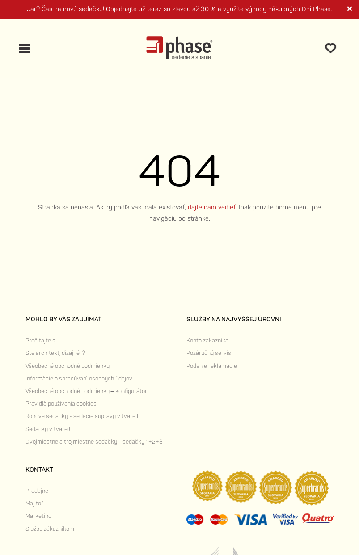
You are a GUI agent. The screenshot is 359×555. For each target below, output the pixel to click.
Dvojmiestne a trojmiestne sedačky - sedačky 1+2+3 (94, 441)
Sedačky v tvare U (49, 429)
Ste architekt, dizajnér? (55, 353)
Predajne (36, 491)
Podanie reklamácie (211, 366)
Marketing (38, 516)
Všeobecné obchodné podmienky (67, 366)
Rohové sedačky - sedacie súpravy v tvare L (82, 416)
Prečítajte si (41, 340)
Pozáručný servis (208, 353)
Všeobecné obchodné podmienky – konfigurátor (86, 391)
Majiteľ (33, 503)
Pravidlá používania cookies (61, 403)
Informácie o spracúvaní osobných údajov (78, 378)
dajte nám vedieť (212, 207)
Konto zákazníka (207, 340)
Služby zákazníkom (49, 529)
